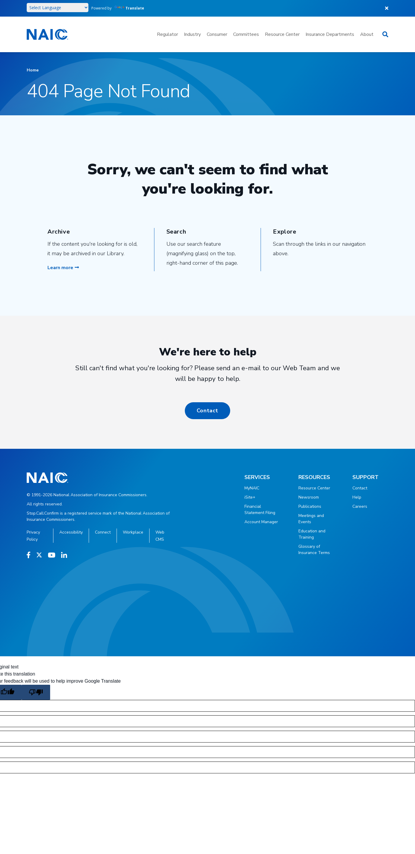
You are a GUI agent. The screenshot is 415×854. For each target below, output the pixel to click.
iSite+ (249, 497)
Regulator (167, 34)
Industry (192, 34)
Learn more (63, 267)
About (366, 34)
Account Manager (261, 522)
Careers (359, 506)
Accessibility (71, 532)
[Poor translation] (36, 692)
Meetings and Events (311, 519)
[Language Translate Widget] (57, 7)
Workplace (133, 532)
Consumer (217, 34)
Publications (309, 506)
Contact (207, 410)
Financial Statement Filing (259, 509)
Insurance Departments (330, 34)
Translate (129, 8)
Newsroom (308, 497)
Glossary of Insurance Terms (314, 550)
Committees (246, 34)
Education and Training (311, 534)
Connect (103, 532)
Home (33, 70)
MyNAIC (251, 488)
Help (356, 497)
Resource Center (282, 34)
